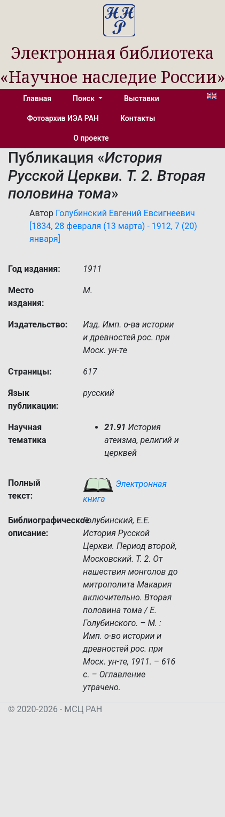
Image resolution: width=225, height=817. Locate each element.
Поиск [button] (84, 98)
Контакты (137, 118)
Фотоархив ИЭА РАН (63, 118)
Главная (37, 98)
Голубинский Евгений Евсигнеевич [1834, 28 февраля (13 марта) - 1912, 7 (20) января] (113, 226)
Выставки (141, 98)
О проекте (90, 138)
